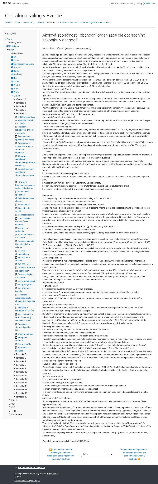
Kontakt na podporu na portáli (30, 467)
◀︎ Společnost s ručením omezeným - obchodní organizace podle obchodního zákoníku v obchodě (61, 454)
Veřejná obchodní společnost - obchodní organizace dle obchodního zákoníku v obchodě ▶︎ (135, 454)
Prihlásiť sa (149, 3)
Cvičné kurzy (29, 22)
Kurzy (17, 22)
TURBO (7, 3)
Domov (8, 22)
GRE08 (41, 22)
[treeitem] (20, 227)
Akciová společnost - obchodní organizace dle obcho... (85, 22)
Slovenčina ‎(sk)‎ (20, 3)
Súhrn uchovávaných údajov (27, 480)
